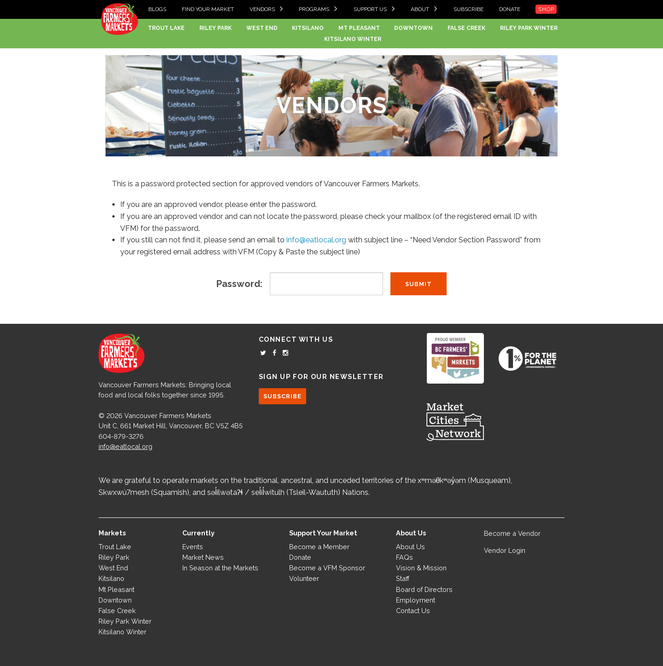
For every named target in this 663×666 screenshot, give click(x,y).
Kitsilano (308, 28)
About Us (410, 547)
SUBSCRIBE (282, 396)
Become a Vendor (512, 533)
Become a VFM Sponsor (327, 568)
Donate (509, 9)
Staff (402, 578)
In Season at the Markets (220, 568)
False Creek (466, 28)
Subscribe (468, 9)
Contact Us (413, 610)
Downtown (413, 28)
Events (192, 547)
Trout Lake (166, 28)
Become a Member (319, 547)
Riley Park (215, 28)
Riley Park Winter (529, 28)
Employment (415, 600)
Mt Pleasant (359, 28)
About (420, 9)
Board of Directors (424, 589)
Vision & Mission (421, 568)
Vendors (262, 9)
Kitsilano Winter (352, 39)
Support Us (370, 9)
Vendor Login (504, 550)
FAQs (404, 557)
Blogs (157, 9)
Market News (203, 557)
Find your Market (208, 9)
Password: (239, 283)
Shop (546, 9)
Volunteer (304, 578)
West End (262, 28)
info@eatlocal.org (316, 239)
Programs (314, 9)
